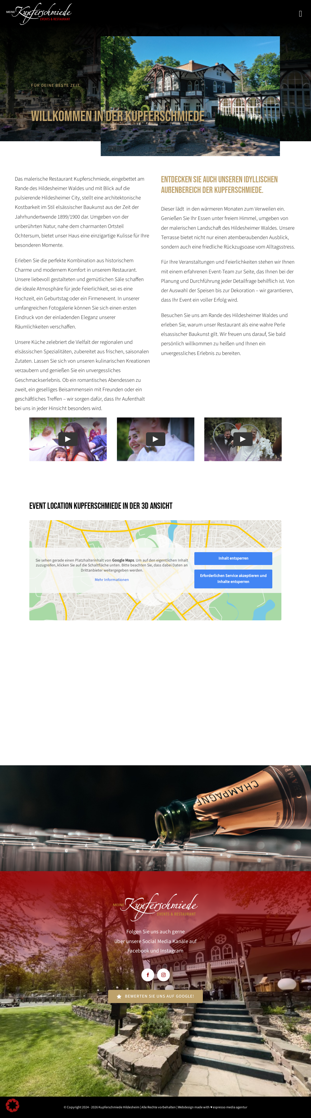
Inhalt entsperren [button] (233, 558)
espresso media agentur (230, 1107)
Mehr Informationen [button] (112, 580)
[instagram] (163, 974)
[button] (12, 1105)
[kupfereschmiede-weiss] (39, 5)
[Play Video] (68, 439)
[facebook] (147, 974)
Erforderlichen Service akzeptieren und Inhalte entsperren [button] (233, 579)
